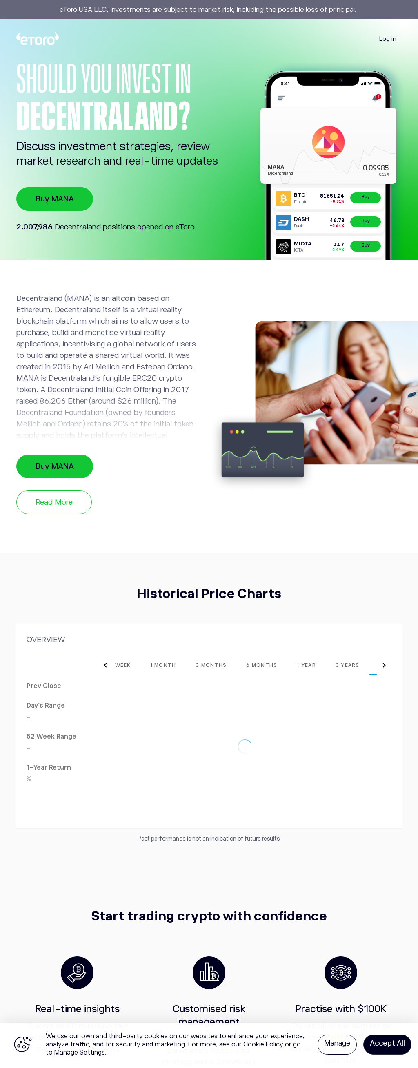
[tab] (129, 665)
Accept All (387, 1043)
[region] (209, 1045)
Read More (54, 502)
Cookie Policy (263, 1044)
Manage (337, 1043)
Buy (366, 196)
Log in (387, 38)
